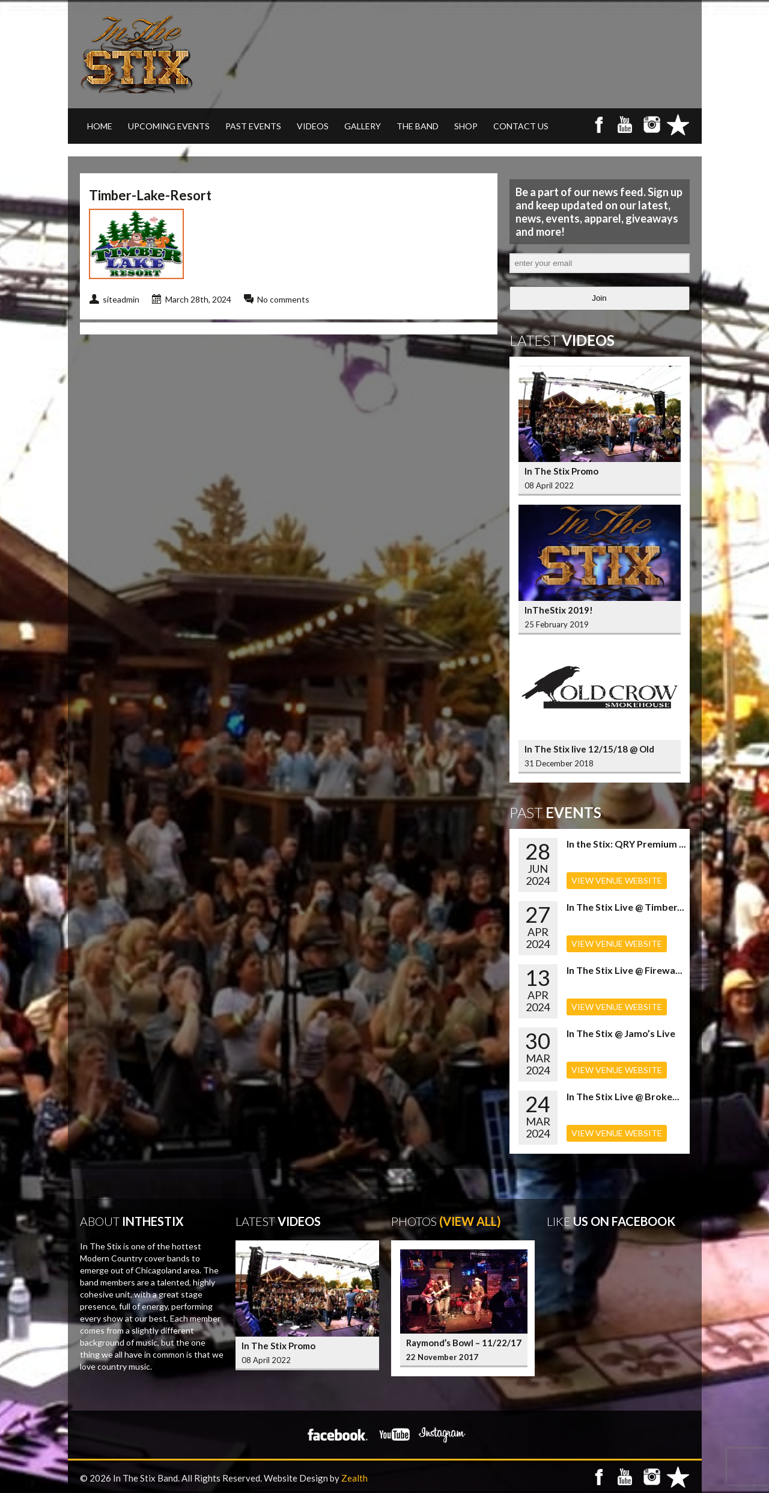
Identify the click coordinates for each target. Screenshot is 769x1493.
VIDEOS (313, 126)
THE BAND (418, 126)
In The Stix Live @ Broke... (623, 1096)
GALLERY (362, 126)
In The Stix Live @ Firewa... (624, 970)
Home (99, 126)
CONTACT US (521, 126)
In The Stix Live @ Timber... (625, 907)
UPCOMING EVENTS (169, 126)
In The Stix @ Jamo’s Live (621, 1033)
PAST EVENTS (253, 126)
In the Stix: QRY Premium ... (626, 843)
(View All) (470, 1221)
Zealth (354, 1478)
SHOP (466, 126)
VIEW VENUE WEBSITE (616, 880)
